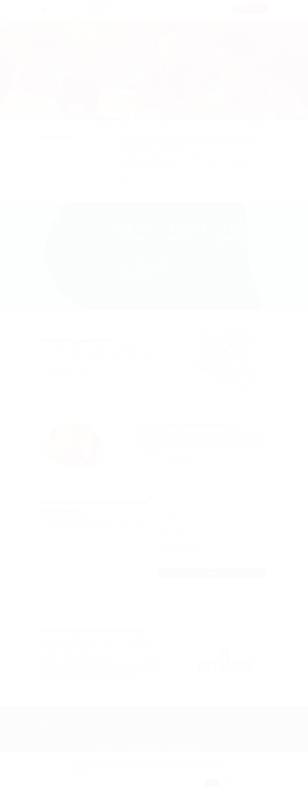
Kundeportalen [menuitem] (139, 737)
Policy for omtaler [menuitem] (141, 730)
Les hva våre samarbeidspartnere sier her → (176, 461)
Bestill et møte (250, 8)
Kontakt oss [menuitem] (104, 737)
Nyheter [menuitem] (101, 749)
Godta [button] (211, 783)
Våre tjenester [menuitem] (158, 8)
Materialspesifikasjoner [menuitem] (145, 743)
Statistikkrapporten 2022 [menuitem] (183, 749)
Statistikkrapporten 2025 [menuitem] (183, 730)
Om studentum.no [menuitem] (109, 724)
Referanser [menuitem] (103, 743)
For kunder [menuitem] (138, 724)
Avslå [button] (227, 783)
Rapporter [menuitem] (183, 8)
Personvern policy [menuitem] (141, 749)
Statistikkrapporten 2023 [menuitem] (183, 743)
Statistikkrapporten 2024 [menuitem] (183, 737)
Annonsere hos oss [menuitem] (212, 8)
